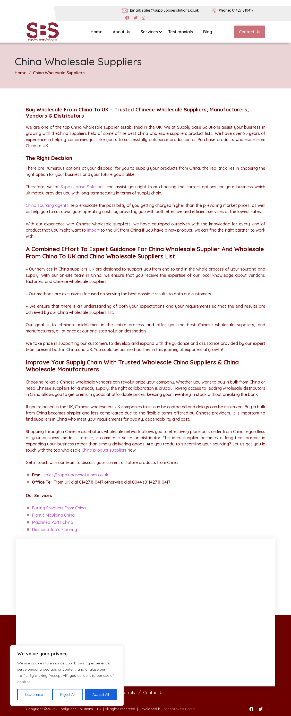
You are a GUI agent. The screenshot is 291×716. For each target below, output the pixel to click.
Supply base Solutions (83, 186)
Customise (34, 694)
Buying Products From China (59, 507)
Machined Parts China (52, 522)
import (93, 230)
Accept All (100, 694)
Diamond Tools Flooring (54, 529)
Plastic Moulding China (53, 515)
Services (149, 31)
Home (96, 31)
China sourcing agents (47, 205)
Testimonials (180, 31)
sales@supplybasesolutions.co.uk (170, 10)
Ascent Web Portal (179, 708)
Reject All (67, 694)
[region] (67, 675)
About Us (121, 31)
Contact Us (249, 31)
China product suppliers (104, 450)
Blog (207, 31)
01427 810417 (242, 10)
